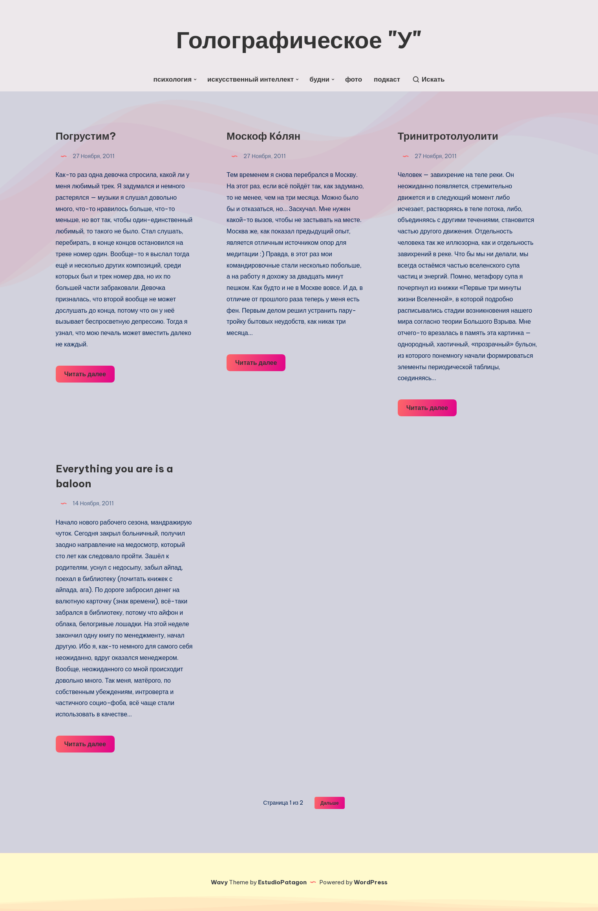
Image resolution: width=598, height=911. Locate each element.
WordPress (371, 882)
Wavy (219, 882)
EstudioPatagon (282, 882)
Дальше (329, 803)
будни (319, 79)
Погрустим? (86, 135)
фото (353, 79)
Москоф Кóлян (263, 135)
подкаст (387, 79)
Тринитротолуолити (448, 135)
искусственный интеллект (250, 79)
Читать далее (89, 373)
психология (173, 79)
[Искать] (428, 79)
